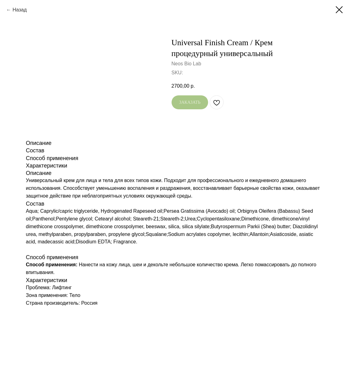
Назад (19, 9)
